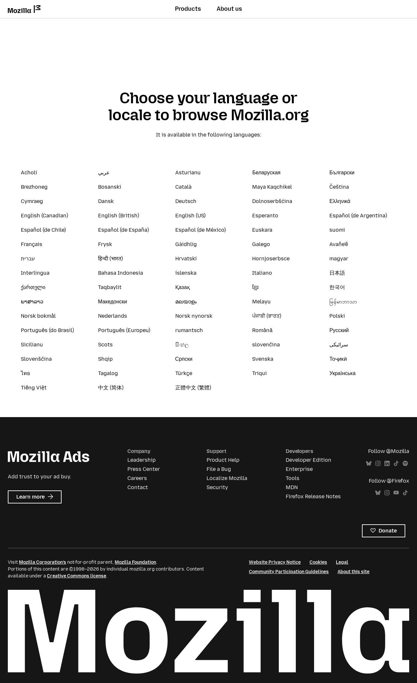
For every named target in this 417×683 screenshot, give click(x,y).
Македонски (112, 301)
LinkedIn (387, 463)
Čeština (339, 187)
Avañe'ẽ (338, 244)
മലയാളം (186, 301)
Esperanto (265, 215)
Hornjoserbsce (271, 258)
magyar (338, 258)
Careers (137, 478)
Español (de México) (200, 230)
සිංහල (182, 345)
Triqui (259, 373)
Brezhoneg (34, 187)
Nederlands (112, 316)
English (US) (190, 215)
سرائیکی (338, 345)
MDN (292, 487)
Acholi (29, 172)
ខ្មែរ (255, 287)
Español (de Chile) (43, 230)
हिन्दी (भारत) (110, 258)
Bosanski (109, 187)
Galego (261, 244)
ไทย (25, 373)
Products (188, 8)
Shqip (105, 359)
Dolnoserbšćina (272, 201)
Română (262, 330)
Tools (292, 478)
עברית (28, 258)
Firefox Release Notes (313, 496)
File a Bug (219, 469)
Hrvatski (186, 258)
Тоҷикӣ (338, 359)
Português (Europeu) (124, 330)
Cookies (318, 562)
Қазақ (182, 287)
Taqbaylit (110, 287)
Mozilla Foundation (135, 562)
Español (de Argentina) (358, 215)
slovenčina (266, 345)
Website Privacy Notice (275, 562)
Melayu (261, 301)
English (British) (118, 215)
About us (229, 8)
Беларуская (266, 172)
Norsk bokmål (38, 316)
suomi (337, 230)
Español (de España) (123, 230)
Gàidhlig (186, 244)
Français (31, 244)
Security (217, 487)
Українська (342, 373)
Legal (342, 562)
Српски (184, 359)
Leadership (141, 460)
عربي (104, 172)
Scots (105, 345)
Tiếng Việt (34, 388)
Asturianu (188, 172)
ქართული (33, 287)
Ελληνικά (339, 201)
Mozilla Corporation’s (42, 562)
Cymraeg (32, 201)
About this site (353, 571)
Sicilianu (32, 345)
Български (341, 172)
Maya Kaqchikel (272, 187)
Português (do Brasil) (47, 330)
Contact (137, 487)
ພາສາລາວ (32, 301)
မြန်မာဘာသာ (343, 301)
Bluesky (369, 463)
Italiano (262, 273)
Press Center (143, 469)
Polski (337, 316)
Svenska (262, 359)
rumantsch (189, 330)
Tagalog (108, 373)
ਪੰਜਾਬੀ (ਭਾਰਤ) (266, 316)
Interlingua (35, 273)
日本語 (337, 273)
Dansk (106, 201)
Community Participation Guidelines (289, 571)
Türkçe (183, 373)
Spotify (405, 463)
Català (183, 187)
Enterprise (299, 469)
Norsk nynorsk (193, 316)
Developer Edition (308, 460)
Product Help (223, 460)
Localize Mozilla (227, 478)
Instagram (378, 463)
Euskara (262, 230)
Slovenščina (36, 359)
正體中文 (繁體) (193, 388)
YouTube (396, 493)
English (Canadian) (44, 215)
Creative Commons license (76, 576)
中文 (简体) (110, 388)
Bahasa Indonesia (120, 273)
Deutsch (185, 201)
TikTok (396, 463)
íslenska (185, 273)
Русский (339, 330)
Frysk (105, 244)
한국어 (337, 287)
